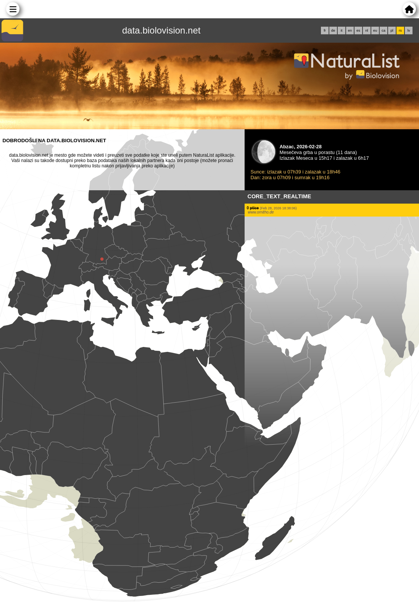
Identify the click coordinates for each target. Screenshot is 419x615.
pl (391, 30)
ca (383, 30)
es (358, 30)
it (342, 30)
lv (409, 30)
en (350, 30)
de (333, 30)
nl (366, 30)
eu (375, 30)
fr (325, 30)
